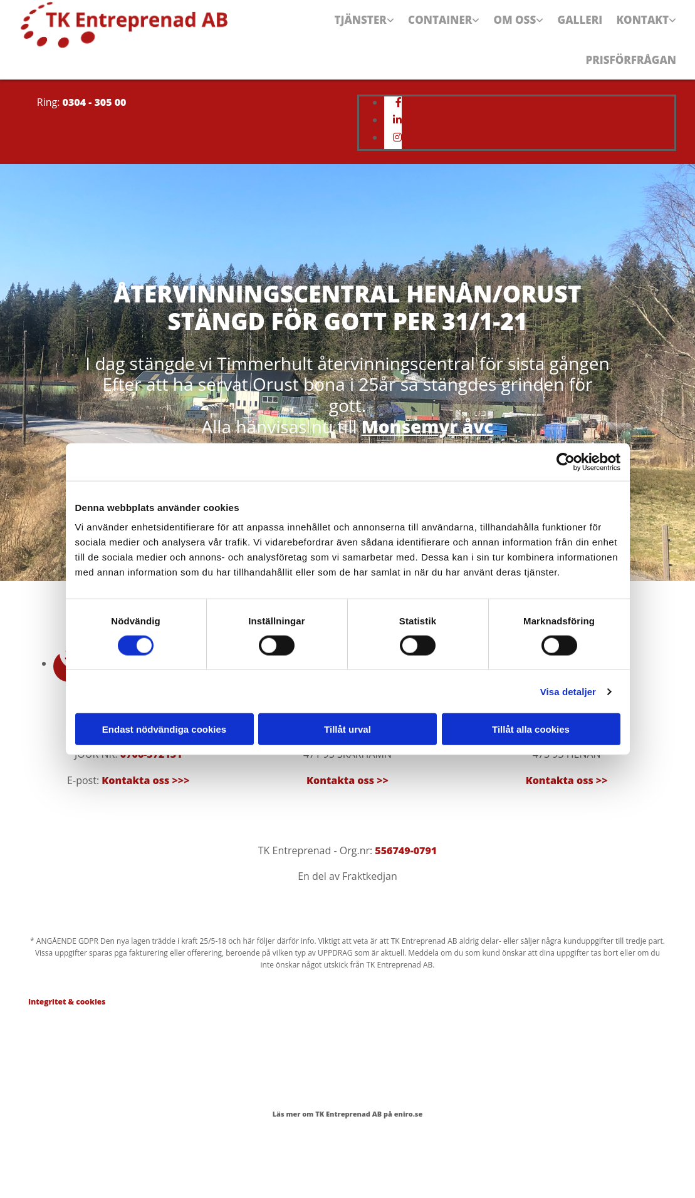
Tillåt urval (347, 729)
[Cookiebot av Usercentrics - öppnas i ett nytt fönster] (565, 461)
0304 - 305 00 (95, 134)
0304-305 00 (156, 760)
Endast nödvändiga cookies (164, 729)
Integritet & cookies (66, 1033)
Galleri (580, 27)
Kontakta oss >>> (145, 812)
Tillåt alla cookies (531, 729)
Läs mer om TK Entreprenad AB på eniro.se (348, 1146)
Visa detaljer (568, 691)
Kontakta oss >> (347, 812)
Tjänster (357, 27)
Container (437, 27)
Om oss (514, 27)
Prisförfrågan (633, 83)
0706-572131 (151, 786)
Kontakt (644, 27)
